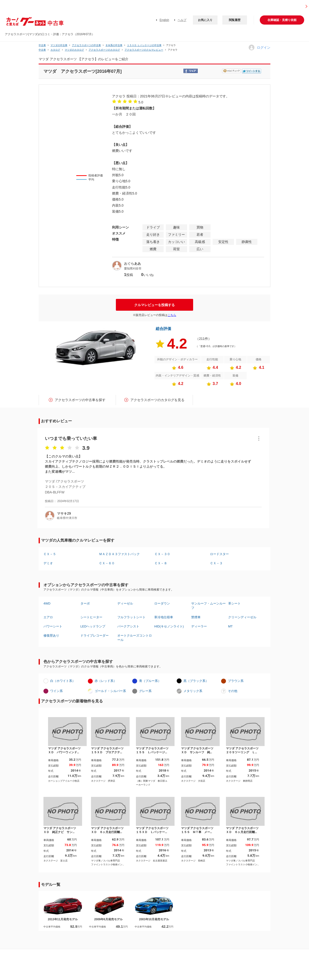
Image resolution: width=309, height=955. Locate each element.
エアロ (48, 617)
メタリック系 (192, 691)
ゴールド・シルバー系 (110, 691)
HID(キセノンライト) (169, 626)
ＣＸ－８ (160, 563)
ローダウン (162, 603)
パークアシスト (128, 626)
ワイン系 (56, 691)
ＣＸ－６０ (107, 563)
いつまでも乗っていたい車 (71, 438)
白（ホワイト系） (62, 681)
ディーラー (199, 626)
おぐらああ (132, 263)
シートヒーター (91, 617)
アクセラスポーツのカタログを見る (157, 400)
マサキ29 (64, 513)
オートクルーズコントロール (134, 638)
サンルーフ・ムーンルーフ (208, 606)
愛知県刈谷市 (132, 268)
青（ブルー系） (150, 681)
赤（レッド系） (106, 681)
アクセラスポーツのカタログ (104, 49)
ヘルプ (182, 20)
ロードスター (219, 554)
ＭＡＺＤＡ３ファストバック (119, 554)
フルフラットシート (131, 617)
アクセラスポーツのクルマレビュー (144, 49)
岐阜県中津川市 (67, 518)
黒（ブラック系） (196, 681)
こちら (172, 315)
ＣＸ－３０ (162, 554)
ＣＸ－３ (216, 563)
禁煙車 (196, 617)
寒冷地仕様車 (163, 617)
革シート (234, 603)
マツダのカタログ (74, 49)
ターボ (85, 603)
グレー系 (145, 691)
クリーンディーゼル (242, 617)
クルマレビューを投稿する (154, 305)
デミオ (48, 563)
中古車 (42, 45)
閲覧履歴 (234, 20)
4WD (46, 603)
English (164, 20)
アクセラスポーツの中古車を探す (80, 400)
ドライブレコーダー (94, 635)
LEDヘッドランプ (92, 626)
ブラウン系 (236, 681)
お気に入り (205, 20)
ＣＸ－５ (49, 554)
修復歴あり (51, 635)
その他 (232, 691)
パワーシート (52, 626)
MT (230, 626)
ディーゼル (125, 603)
